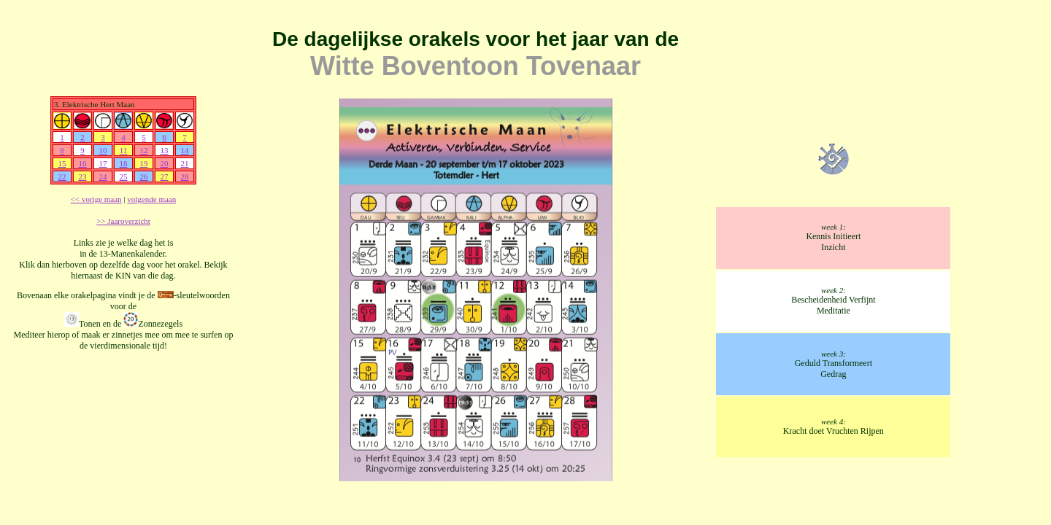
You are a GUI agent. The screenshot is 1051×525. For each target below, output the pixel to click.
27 (164, 176)
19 (143, 163)
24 (103, 176)
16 (82, 163)
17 (103, 163)
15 (62, 163)
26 (143, 176)
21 (184, 163)
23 (82, 176)
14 (184, 150)
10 (103, 150)
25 (123, 176)
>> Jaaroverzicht (123, 221)
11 (124, 150)
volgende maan (151, 199)
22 (62, 176)
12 (143, 150)
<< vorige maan (96, 199)
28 (184, 176)
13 (164, 150)
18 (123, 163)
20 (164, 163)
